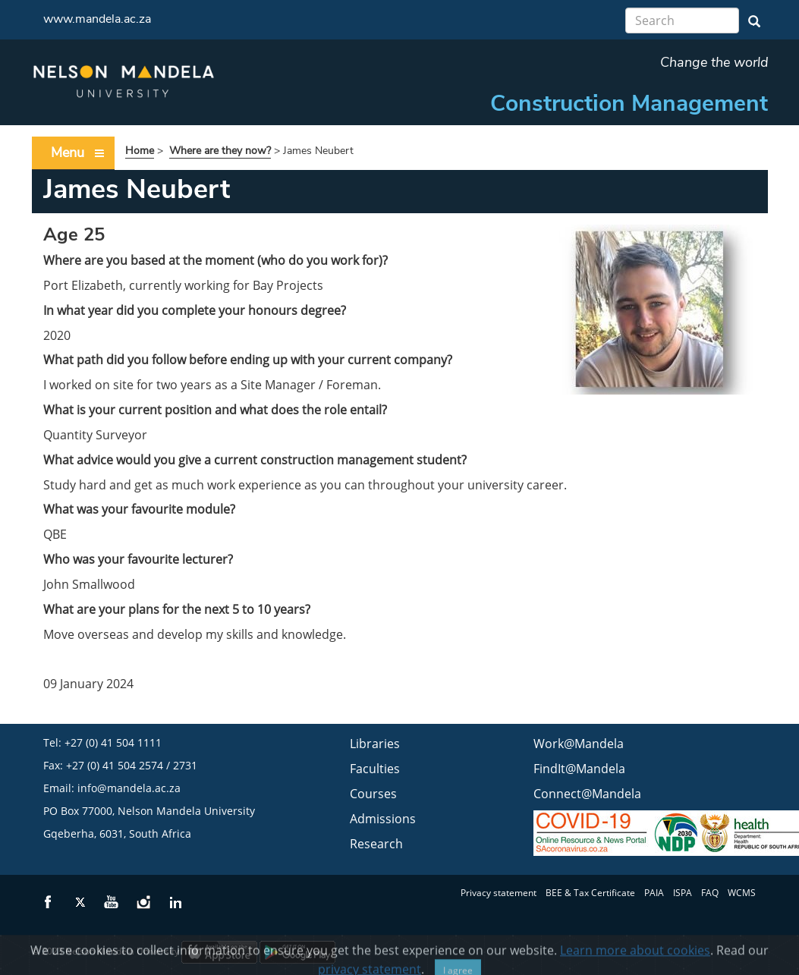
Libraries (375, 743)
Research (376, 843)
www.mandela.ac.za (97, 19)
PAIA (654, 892)
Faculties (375, 768)
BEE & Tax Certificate (590, 892)
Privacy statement (498, 892)
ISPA (682, 892)
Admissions (383, 818)
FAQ (710, 892)
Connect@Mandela (587, 793)
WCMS (742, 892)
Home (139, 150)
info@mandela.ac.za (129, 788)
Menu (78, 152)
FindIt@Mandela (579, 768)
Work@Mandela (578, 743)
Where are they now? (220, 150)
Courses (373, 793)
